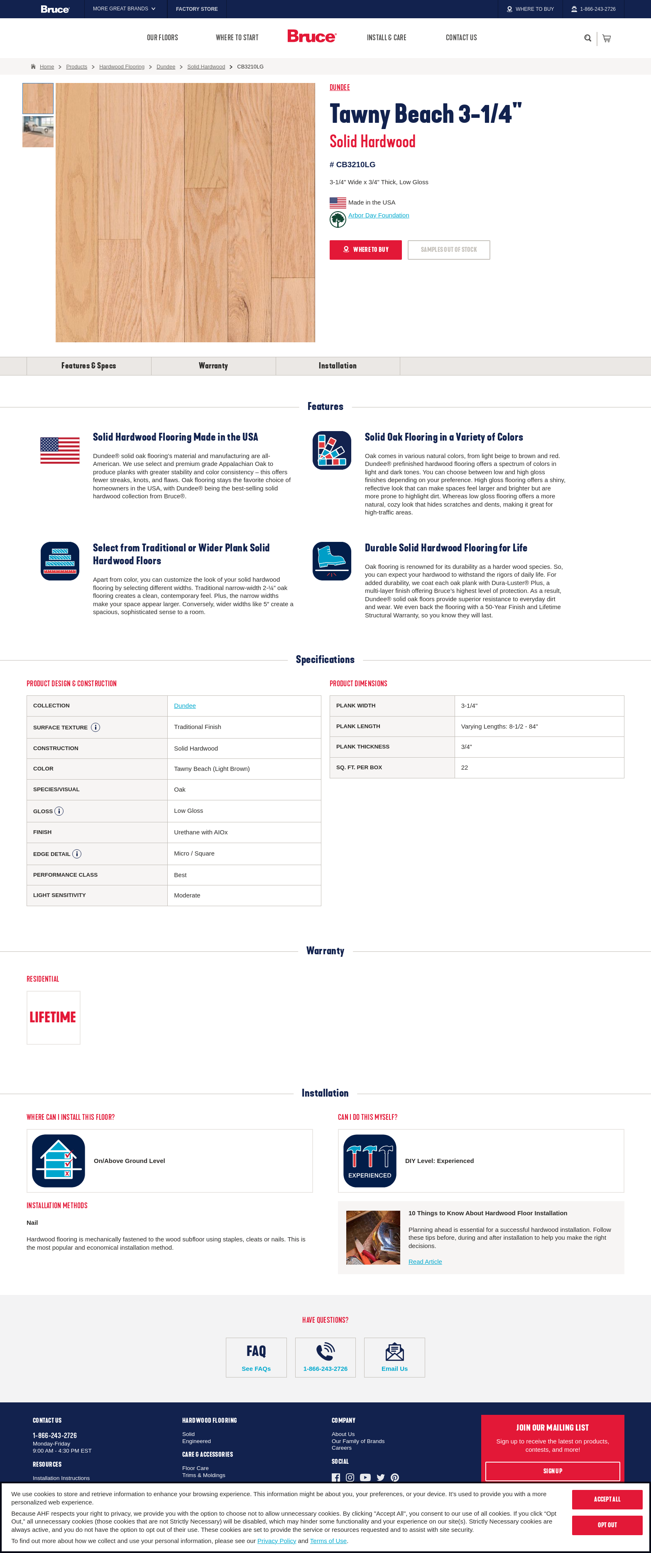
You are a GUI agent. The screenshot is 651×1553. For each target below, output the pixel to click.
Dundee (340, 88)
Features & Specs (88, 366)
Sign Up (552, 1471)
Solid (188, 1434)
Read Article (425, 1261)
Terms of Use (328, 1540)
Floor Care (195, 1468)
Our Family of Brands (358, 1441)
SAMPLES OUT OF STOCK (449, 250)
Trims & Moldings (203, 1475)
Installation (338, 366)
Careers (342, 1448)
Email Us (395, 1357)
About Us (343, 1434)
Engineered (196, 1441)
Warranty (213, 366)
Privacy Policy (276, 1540)
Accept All (607, 1499)
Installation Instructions (61, 1478)
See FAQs (256, 1357)
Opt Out (607, 1525)
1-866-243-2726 (326, 1357)
